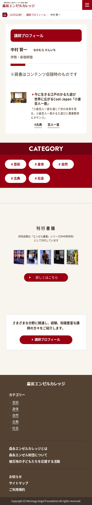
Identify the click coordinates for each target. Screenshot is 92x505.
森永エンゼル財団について (28, 454)
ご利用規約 (17, 489)
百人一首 (53, 124)
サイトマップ (18, 483)
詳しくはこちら (47, 277)
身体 (39, 164)
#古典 (38, 124)
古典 (15, 178)
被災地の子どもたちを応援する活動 (34, 461)
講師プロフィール (46, 339)
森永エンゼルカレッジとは (28, 448)
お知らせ (15, 476)
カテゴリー (17, 394)
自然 (63, 164)
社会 (39, 178)
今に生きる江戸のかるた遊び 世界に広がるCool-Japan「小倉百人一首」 (57, 98)
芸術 (15, 164)
